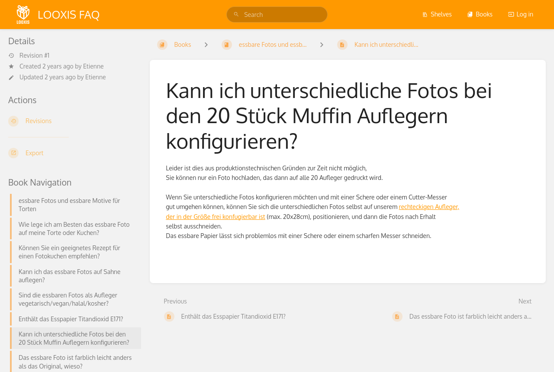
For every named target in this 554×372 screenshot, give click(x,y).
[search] (277, 15)
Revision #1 (28, 55)
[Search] (236, 14)
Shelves (437, 14)
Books (480, 14)
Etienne (93, 66)
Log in (520, 14)
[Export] (72, 153)
